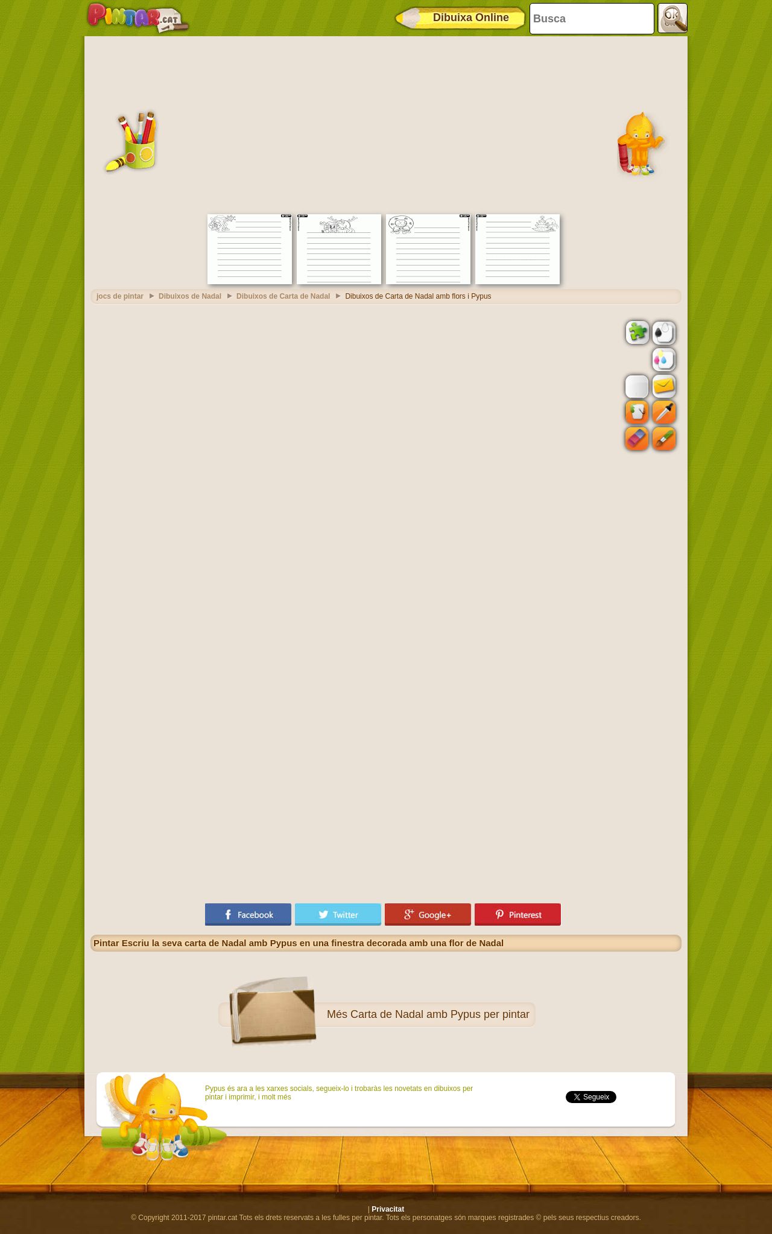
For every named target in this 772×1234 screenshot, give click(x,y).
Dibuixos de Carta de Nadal (283, 296)
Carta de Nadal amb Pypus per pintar (440, 1014)
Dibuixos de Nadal (190, 296)
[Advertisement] (386, 123)
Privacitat (388, 1209)
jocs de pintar (120, 296)
